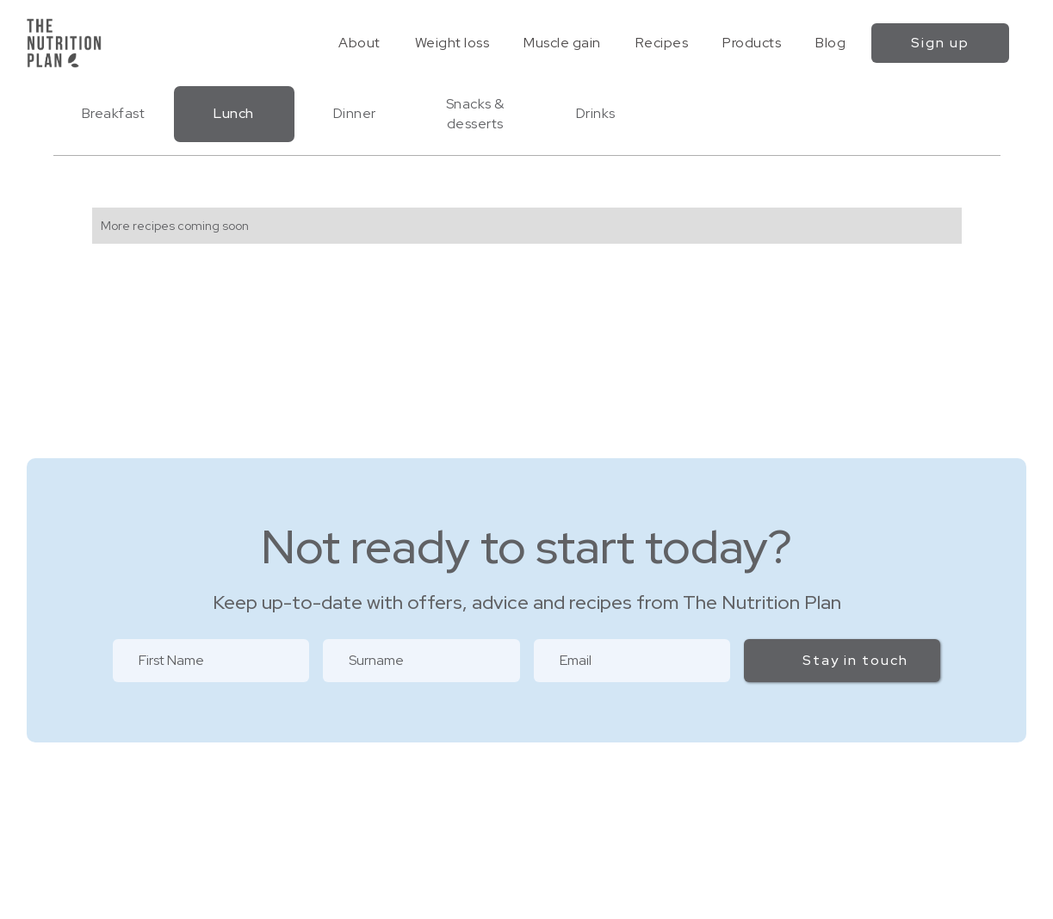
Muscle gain (562, 43)
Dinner (354, 113)
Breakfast (114, 113)
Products (751, 43)
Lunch (234, 113)
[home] (64, 43)
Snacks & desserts (475, 113)
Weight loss (452, 43)
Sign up (940, 43)
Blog (830, 43)
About (359, 43)
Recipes (662, 43)
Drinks (596, 113)
